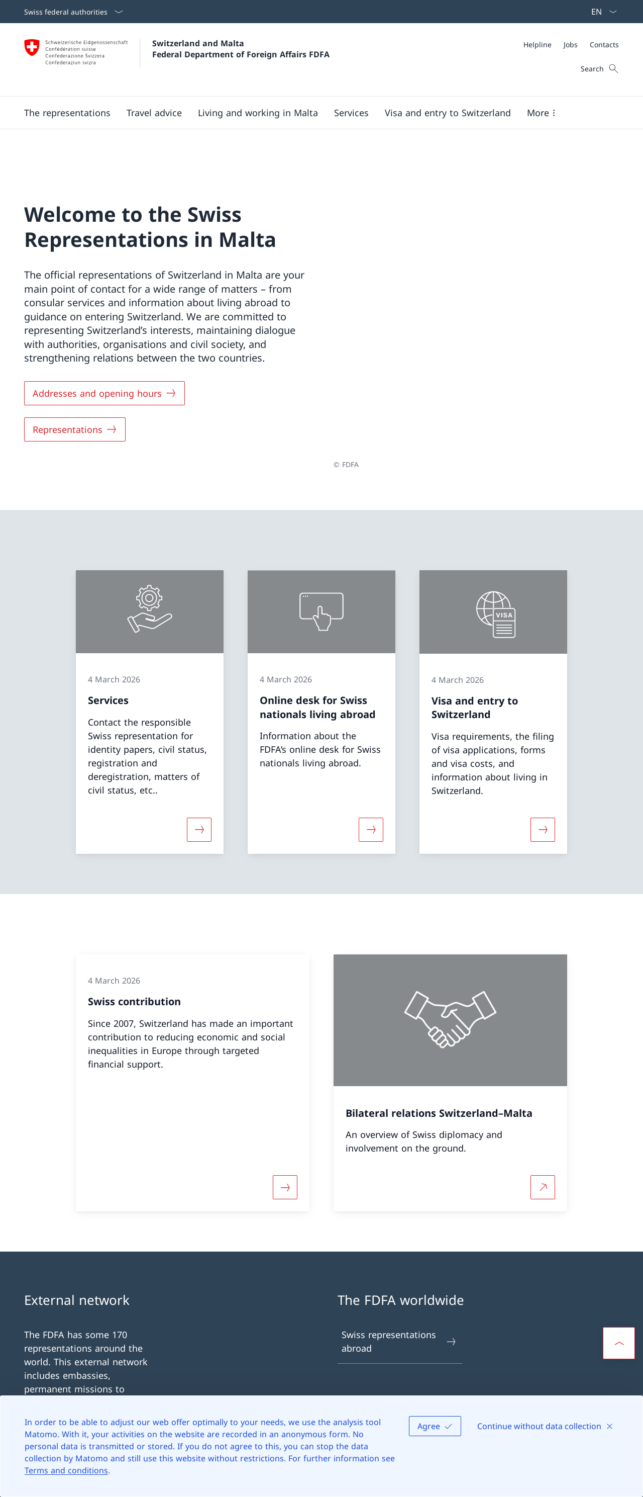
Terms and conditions (66, 1470)
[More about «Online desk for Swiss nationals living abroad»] (370, 797)
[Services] (351, 113)
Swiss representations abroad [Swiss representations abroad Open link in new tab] (399, 1309)
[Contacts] (604, 44)
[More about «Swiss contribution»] (284, 1154)
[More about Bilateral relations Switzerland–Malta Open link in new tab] (543, 1154)
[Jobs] (571, 44)
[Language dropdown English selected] (601, 11)
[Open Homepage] (177, 59)
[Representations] (75, 413)
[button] (67, 113)
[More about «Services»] (198, 797)
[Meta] (571, 44)
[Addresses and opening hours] (104, 377)
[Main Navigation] (313, 113)
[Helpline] (537, 44)
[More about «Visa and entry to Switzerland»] (543, 797)
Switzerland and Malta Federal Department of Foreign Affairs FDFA (241, 49)
